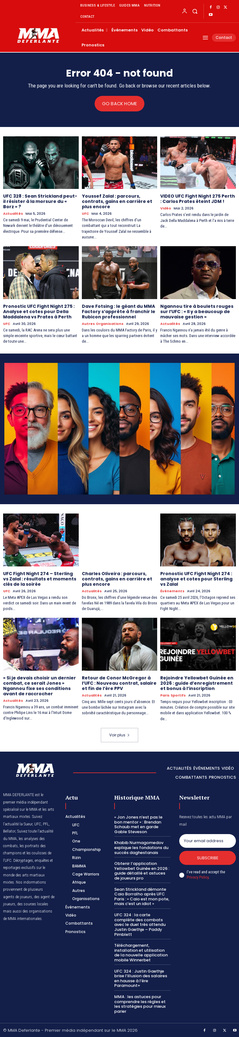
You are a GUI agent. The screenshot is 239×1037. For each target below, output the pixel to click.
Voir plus (119, 734)
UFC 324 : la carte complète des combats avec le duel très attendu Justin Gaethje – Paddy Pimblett (140, 924)
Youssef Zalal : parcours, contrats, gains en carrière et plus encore (117, 201)
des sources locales (32, 903)
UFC (85, 214)
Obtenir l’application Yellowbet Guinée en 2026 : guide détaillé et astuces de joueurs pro (141, 870)
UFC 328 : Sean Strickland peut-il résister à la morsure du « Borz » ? (40, 201)
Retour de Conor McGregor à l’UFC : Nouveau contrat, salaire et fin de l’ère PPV (119, 682)
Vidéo (165, 208)
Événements (172, 591)
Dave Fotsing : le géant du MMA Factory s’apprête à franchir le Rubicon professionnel (118, 311)
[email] (207, 840)
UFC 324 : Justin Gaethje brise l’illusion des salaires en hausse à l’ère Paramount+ (140, 978)
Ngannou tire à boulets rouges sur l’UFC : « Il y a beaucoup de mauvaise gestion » (196, 311)
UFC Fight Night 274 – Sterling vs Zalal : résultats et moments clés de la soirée (39, 578)
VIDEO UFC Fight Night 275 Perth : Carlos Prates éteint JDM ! (197, 198)
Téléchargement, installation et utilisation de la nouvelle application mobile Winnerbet (141, 952)
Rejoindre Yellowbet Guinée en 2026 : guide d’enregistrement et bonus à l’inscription (196, 682)
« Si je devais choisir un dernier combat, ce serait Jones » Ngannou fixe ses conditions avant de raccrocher (39, 685)
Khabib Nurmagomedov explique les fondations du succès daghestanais (141, 847)
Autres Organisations (103, 323)
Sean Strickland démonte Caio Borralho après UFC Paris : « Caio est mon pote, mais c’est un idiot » (141, 896)
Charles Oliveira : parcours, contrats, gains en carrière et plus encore (117, 578)
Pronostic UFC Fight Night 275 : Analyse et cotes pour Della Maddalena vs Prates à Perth (39, 311)
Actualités (13, 214)
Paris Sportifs (173, 695)
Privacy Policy (198, 877)
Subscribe (207, 858)
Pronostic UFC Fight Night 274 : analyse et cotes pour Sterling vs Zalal (196, 578)
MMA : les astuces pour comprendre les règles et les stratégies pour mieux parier (140, 1003)
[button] (194, 11)
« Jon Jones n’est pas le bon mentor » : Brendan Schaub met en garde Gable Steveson (138, 824)
